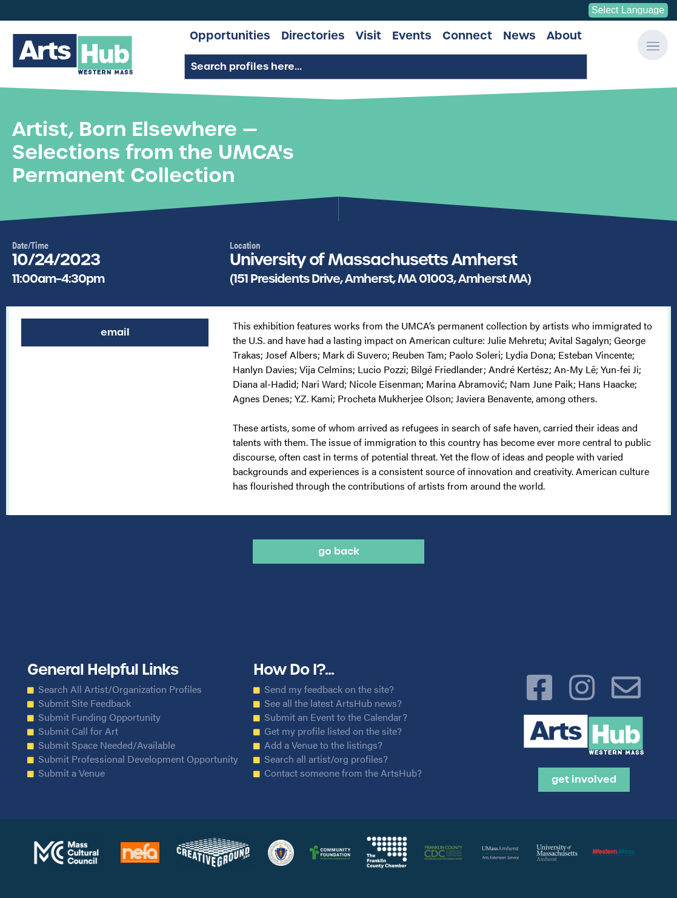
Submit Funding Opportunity (99, 717)
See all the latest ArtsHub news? (333, 703)
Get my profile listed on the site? (333, 731)
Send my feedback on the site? (329, 689)
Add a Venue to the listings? (323, 745)
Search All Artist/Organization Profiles (120, 689)
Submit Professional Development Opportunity (138, 759)
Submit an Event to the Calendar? (335, 717)
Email (115, 332)
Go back (338, 551)
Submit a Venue (71, 773)
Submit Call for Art (78, 731)
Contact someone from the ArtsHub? (343, 773)
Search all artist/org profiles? (326, 759)
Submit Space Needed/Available (106, 745)
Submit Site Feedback (84, 703)
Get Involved (584, 779)
